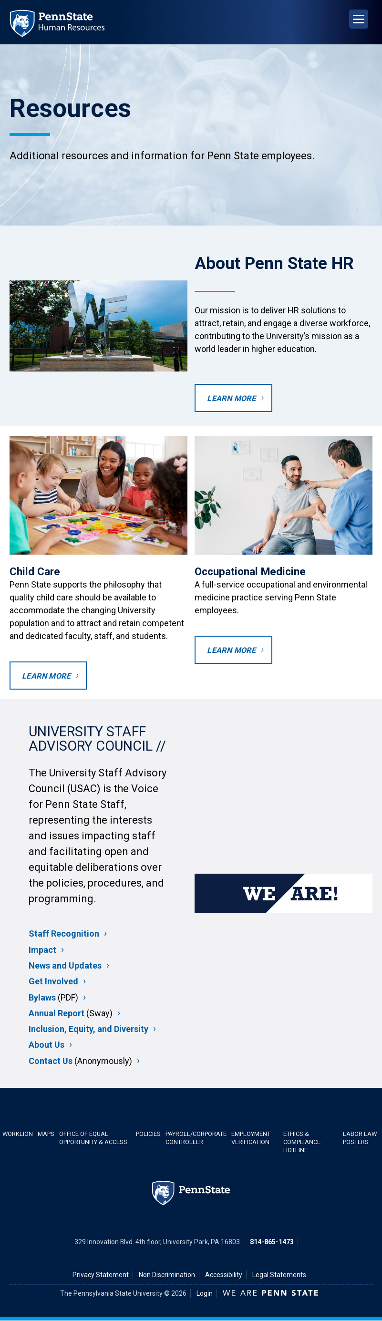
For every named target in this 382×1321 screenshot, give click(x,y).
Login (204, 1293)
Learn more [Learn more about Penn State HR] (231, 398)
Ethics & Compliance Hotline (301, 1142)
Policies (148, 1133)
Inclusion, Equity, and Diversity (88, 1029)
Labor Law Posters (360, 1138)
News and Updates (65, 965)
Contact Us (50, 1061)
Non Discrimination (167, 1275)
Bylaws (42, 997)
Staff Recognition (64, 934)
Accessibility (223, 1275)
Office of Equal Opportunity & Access (93, 1138)
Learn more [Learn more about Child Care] (46, 676)
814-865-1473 (272, 1242)
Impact (42, 950)
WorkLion (17, 1133)
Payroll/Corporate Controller (196, 1138)
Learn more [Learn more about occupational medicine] (231, 650)
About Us (46, 1045)
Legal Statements (279, 1275)
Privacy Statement (100, 1275)
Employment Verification (250, 1138)
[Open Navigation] (358, 19)
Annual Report (56, 1013)
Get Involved (53, 981)
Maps (46, 1133)
